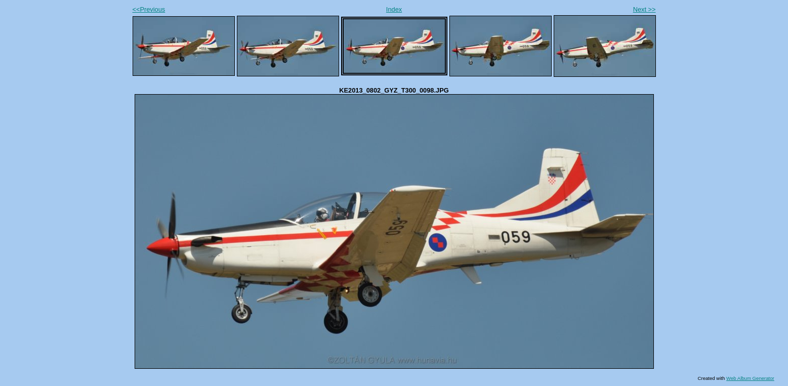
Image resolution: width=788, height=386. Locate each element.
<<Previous (149, 9)
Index (394, 9)
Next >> (644, 9)
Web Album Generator (750, 378)
